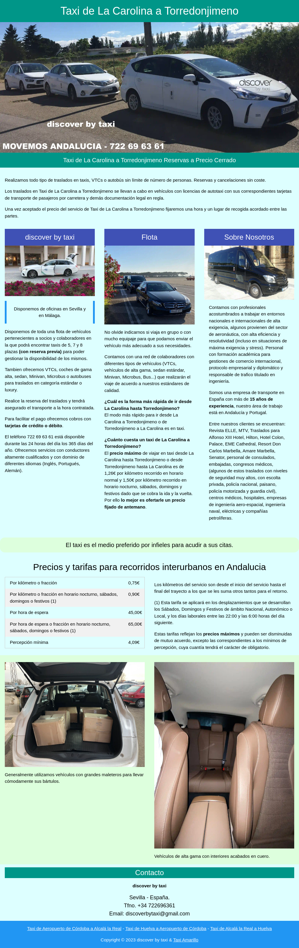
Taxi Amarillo (185, 939)
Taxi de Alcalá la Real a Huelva (241, 928)
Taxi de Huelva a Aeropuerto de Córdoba (165, 928)
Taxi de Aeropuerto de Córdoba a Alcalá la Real (74, 928)
